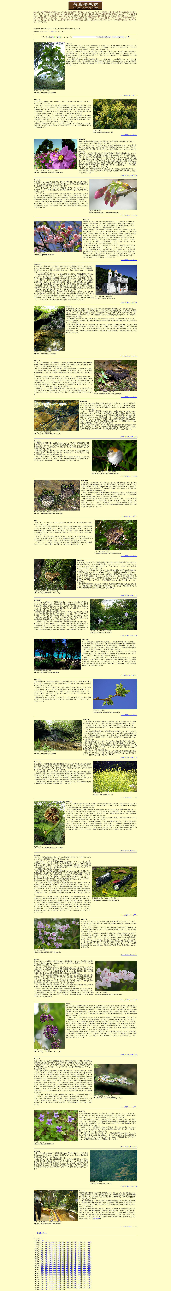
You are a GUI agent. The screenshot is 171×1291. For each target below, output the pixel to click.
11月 (42, 1240)
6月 (63, 1242)
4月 (54, 1242)
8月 (71, 1242)
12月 (47, 1240)
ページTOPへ (125, 95)
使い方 (127, 37)
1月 (42, 1242)
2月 (46, 1242)
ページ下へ (133, 95)
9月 (75, 1242)
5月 (58, 1242)
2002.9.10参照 (96, 1218)
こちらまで (52, 31)
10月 (79, 1242)
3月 (50, 1242)
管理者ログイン (42, 1233)
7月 (67, 1242)
